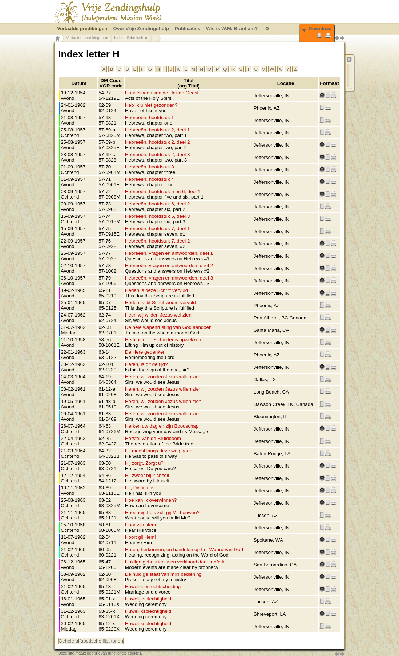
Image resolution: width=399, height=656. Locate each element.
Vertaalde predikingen (85, 38)
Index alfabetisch (128, 38)
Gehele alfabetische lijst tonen (91, 641)
